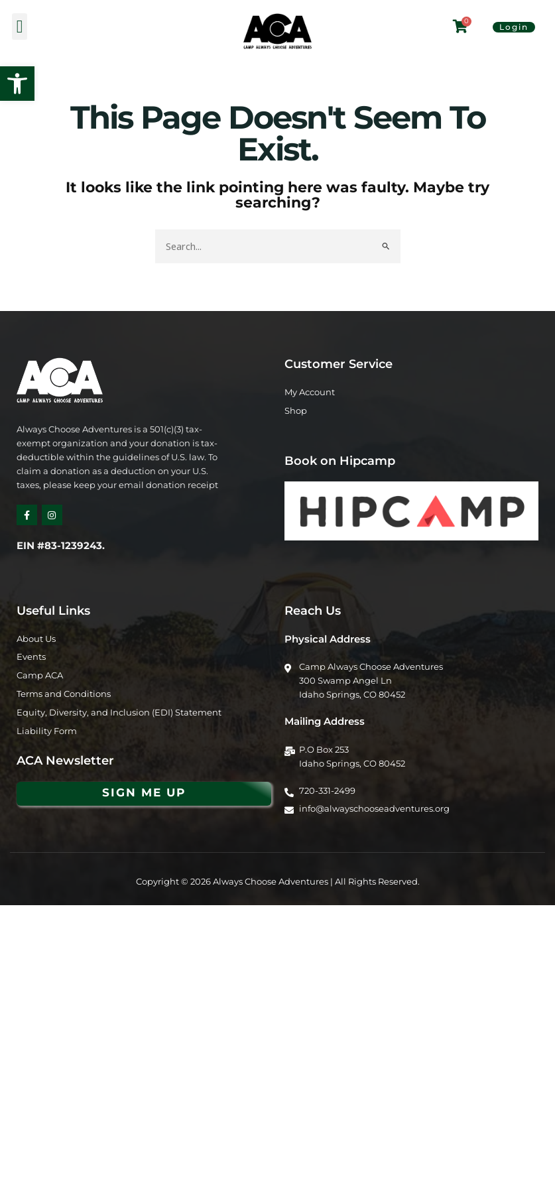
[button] (17, 83)
